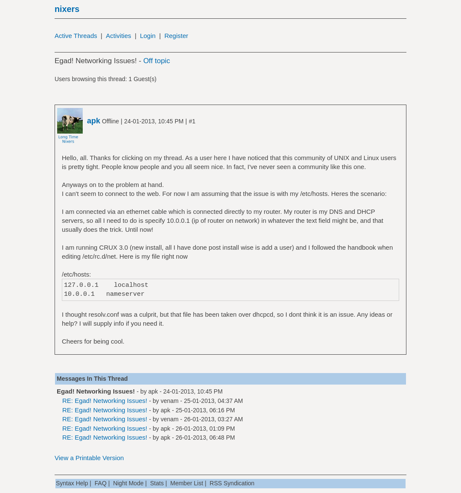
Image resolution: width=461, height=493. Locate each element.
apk (153, 391)
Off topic (156, 61)
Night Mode (128, 483)
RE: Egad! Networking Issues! (104, 400)
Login (148, 35)
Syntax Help (72, 483)
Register (176, 35)
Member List (186, 483)
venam (170, 400)
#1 (192, 121)
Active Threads (76, 35)
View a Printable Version (89, 457)
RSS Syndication (232, 483)
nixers (67, 9)
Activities (118, 35)
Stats (157, 483)
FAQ (101, 483)
